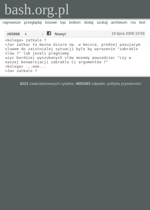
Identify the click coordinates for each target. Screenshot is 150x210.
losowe (51, 22)
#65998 (13, 34)
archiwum (119, 22)
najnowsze (12, 22)
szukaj (102, 22)
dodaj (88, 22)
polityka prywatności (124, 83)
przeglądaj (33, 22)
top (63, 22)
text (142, 22)
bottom (75, 22)
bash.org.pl (36, 9)
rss (133, 22)
